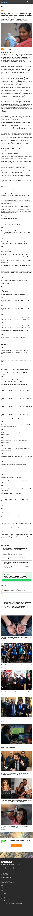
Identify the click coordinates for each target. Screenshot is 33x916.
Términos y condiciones (5, 897)
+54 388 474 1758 (11, 882)
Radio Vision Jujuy (4, 889)
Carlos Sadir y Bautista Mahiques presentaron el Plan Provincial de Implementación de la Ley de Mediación (17, 554)
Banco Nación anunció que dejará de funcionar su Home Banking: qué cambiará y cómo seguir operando (16, 590)
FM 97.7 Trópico (4, 893)
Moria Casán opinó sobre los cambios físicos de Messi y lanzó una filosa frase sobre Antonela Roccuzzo (16, 801)
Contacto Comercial (5, 883)
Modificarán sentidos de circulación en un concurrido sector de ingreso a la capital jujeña (17, 599)
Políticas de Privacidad (5, 898)
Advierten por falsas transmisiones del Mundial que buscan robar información (15, 746)
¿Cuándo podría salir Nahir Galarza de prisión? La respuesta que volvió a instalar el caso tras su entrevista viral (17, 603)
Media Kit (2, 885)
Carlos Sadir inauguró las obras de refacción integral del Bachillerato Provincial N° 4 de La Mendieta (15, 549)
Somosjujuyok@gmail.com (6, 881)
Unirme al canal (16, 580)
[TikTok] (10, 901)
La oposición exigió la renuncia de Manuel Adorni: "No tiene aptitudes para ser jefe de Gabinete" (15, 774)
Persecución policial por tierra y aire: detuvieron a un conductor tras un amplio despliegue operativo (16, 607)
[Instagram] (8, 901)
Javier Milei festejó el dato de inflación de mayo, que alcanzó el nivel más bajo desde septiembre (15, 719)
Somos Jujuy (8, 49)
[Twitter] (2, 901)
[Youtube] (6, 901)
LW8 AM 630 (3, 891)
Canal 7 (2, 890)
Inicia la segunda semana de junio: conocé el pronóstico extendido (16, 594)
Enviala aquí (16, 845)
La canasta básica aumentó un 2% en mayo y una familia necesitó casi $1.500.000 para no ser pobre (14, 827)
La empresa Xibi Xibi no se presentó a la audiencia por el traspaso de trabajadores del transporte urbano (15, 558)
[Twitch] (4, 901)
